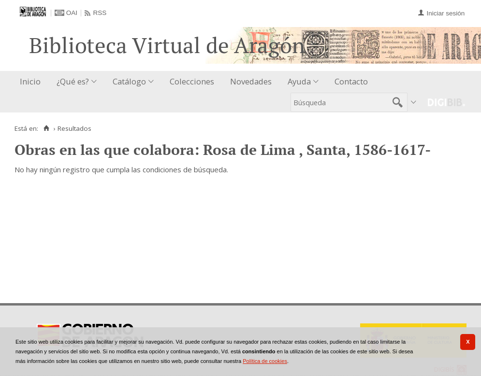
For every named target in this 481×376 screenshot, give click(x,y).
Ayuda (299, 81)
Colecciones (192, 81)
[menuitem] (32, 82)
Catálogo (129, 81)
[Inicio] (46, 128)
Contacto (351, 81)
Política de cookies (265, 361)
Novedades (251, 81)
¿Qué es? (73, 81)
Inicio (30, 81)
